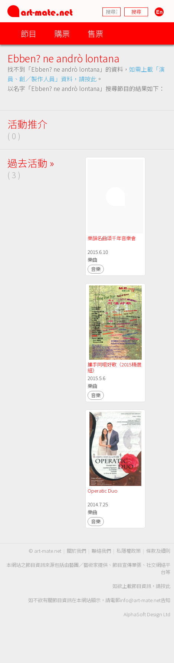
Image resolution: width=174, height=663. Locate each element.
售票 (95, 33)
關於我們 (76, 550)
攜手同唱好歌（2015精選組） (114, 367)
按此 (165, 585)
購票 (62, 33)
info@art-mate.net (140, 600)
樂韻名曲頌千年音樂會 (112, 238)
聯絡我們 (101, 550)
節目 (28, 33)
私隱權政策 (128, 550)
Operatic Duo (103, 490)
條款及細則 (158, 550)
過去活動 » (30, 163)
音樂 (96, 268)
